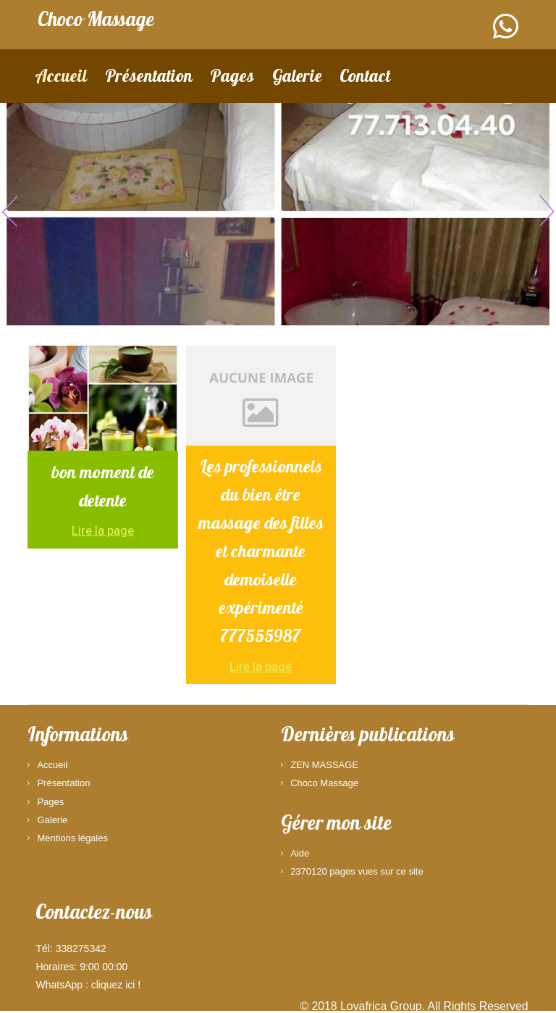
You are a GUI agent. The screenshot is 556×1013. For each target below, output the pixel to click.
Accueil (61, 78)
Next (545, 210)
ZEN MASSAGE (324, 764)
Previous (11, 210)
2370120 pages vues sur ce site (357, 871)
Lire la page (103, 530)
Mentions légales (72, 838)
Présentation (149, 78)
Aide (299, 853)
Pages (232, 78)
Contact (365, 78)
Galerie (297, 78)
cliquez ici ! (115, 985)
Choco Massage (324, 783)
